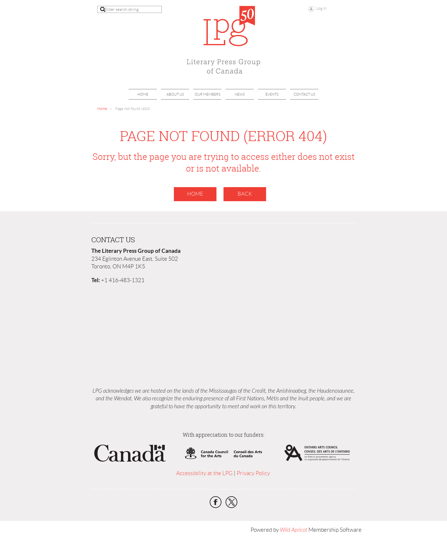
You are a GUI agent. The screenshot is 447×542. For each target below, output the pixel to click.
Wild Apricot (293, 530)
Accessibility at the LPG (204, 473)
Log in (321, 8)
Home (102, 108)
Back (245, 194)
